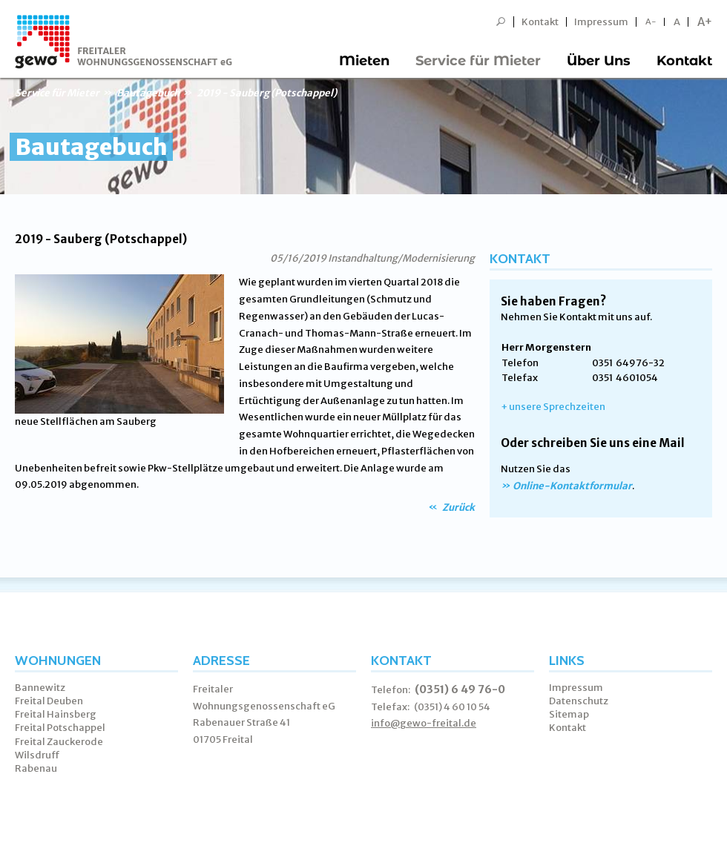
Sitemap (569, 714)
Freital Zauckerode (59, 741)
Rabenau (36, 768)
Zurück (458, 507)
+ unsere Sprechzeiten (553, 406)
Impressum (601, 22)
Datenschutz (578, 701)
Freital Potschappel (60, 727)
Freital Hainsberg (55, 714)
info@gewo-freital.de (423, 723)
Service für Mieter (478, 61)
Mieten (364, 61)
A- (651, 22)
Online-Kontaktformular (572, 486)
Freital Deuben (49, 701)
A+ (704, 21)
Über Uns (599, 61)
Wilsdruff (37, 755)
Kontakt (540, 22)
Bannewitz (40, 687)
